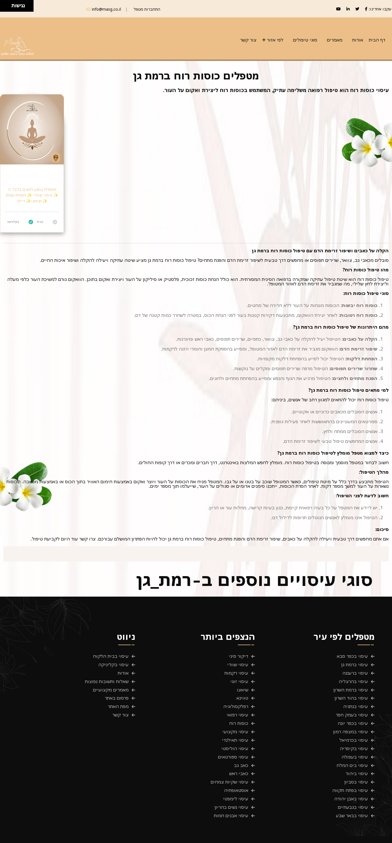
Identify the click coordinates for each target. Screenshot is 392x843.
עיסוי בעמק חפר (352, 705)
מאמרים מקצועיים (111, 684)
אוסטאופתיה (236, 768)
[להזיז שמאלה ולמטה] (4, 7)
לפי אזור (275, 39)
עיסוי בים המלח (352, 747)
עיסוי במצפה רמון (350, 719)
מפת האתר (118, 698)
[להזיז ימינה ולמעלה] (7, 4)
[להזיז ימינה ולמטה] (7, 7)
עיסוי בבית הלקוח (111, 656)
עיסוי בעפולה (355, 740)
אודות (357, 39)
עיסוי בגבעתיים (353, 782)
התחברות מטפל (147, 9)
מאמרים (334, 39)
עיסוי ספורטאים (233, 740)
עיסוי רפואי (237, 705)
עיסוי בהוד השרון (351, 691)
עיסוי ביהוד (356, 754)
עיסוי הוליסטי (234, 733)
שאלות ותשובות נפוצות (107, 677)
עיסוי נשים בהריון (231, 782)
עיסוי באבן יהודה (351, 775)
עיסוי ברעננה (355, 670)
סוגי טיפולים (305, 39)
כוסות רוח (238, 712)
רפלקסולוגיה (235, 698)
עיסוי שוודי (237, 663)
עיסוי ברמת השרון (350, 684)
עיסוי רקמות (236, 670)
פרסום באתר (117, 691)
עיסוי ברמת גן (354, 663)
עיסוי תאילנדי (235, 726)
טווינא (242, 691)
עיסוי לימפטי (235, 775)
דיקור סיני (238, 656)
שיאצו (242, 684)
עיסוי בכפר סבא (352, 656)
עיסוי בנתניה (355, 698)
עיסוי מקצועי (235, 719)
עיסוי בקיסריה (354, 733)
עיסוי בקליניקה (113, 663)
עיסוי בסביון (356, 761)
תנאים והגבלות (338, 835)
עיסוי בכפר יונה (353, 712)
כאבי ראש (238, 754)
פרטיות (367, 835)
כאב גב (241, 747)
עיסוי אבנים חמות (231, 789)
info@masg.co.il (106, 9)
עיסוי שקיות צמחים (229, 761)
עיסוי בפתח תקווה (350, 768)
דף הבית (377, 39)
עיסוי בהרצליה (353, 677)
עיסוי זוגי (239, 677)
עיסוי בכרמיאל (353, 726)
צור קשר (248, 39)
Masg (92, 835)
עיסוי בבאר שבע (352, 789)
